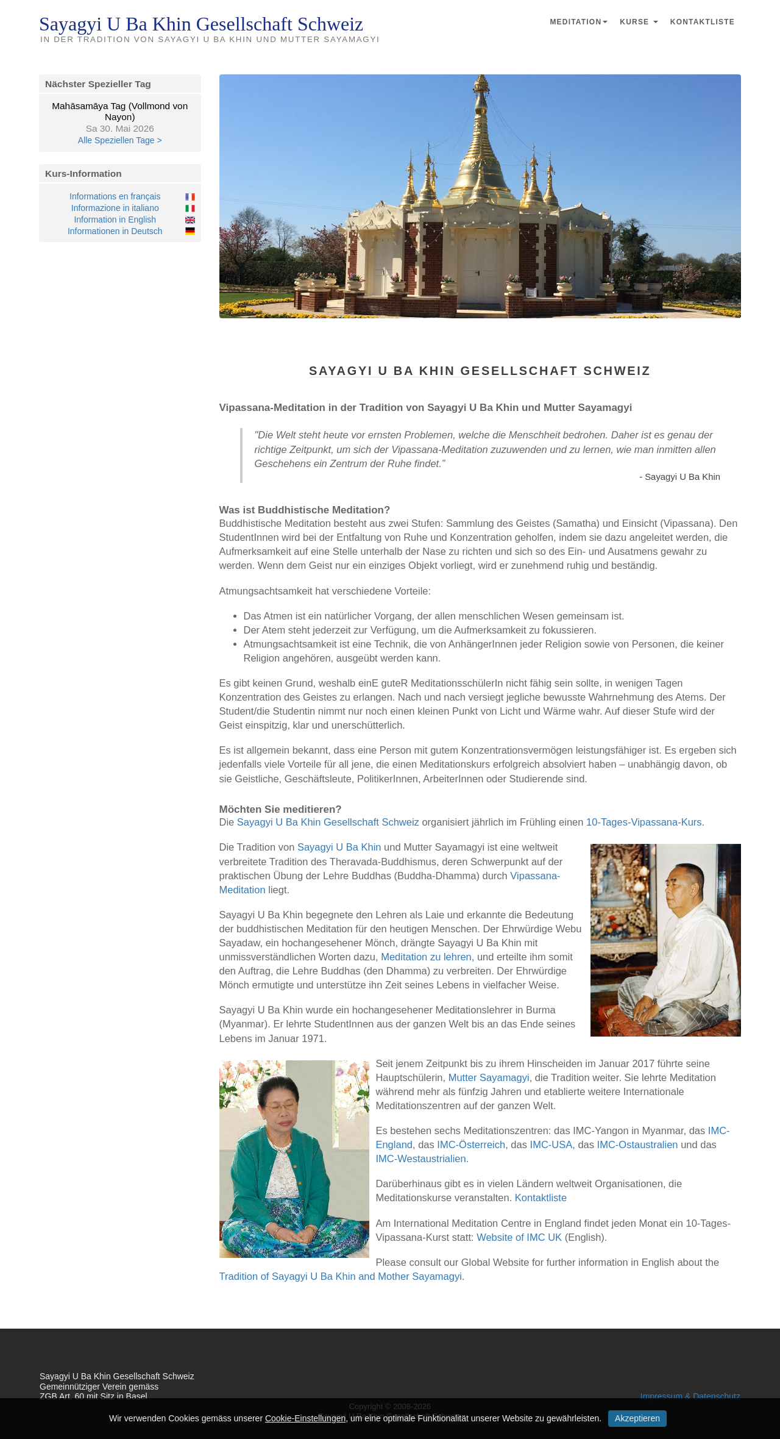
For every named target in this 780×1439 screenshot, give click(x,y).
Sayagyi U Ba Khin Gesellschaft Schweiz (328, 821)
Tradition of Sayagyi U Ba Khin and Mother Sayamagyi (340, 1276)
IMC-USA (551, 1144)
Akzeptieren (637, 1418)
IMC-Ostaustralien (637, 1144)
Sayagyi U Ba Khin (339, 846)
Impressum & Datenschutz (690, 1396)
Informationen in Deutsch (115, 231)
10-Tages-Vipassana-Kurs (644, 821)
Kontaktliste (702, 22)
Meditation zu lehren (426, 956)
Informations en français (114, 196)
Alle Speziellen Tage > (120, 140)
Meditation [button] (579, 22)
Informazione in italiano (115, 208)
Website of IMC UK (519, 1237)
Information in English (115, 219)
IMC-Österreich (471, 1144)
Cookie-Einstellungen (305, 1418)
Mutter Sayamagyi (489, 1077)
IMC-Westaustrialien (420, 1158)
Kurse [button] (639, 22)
